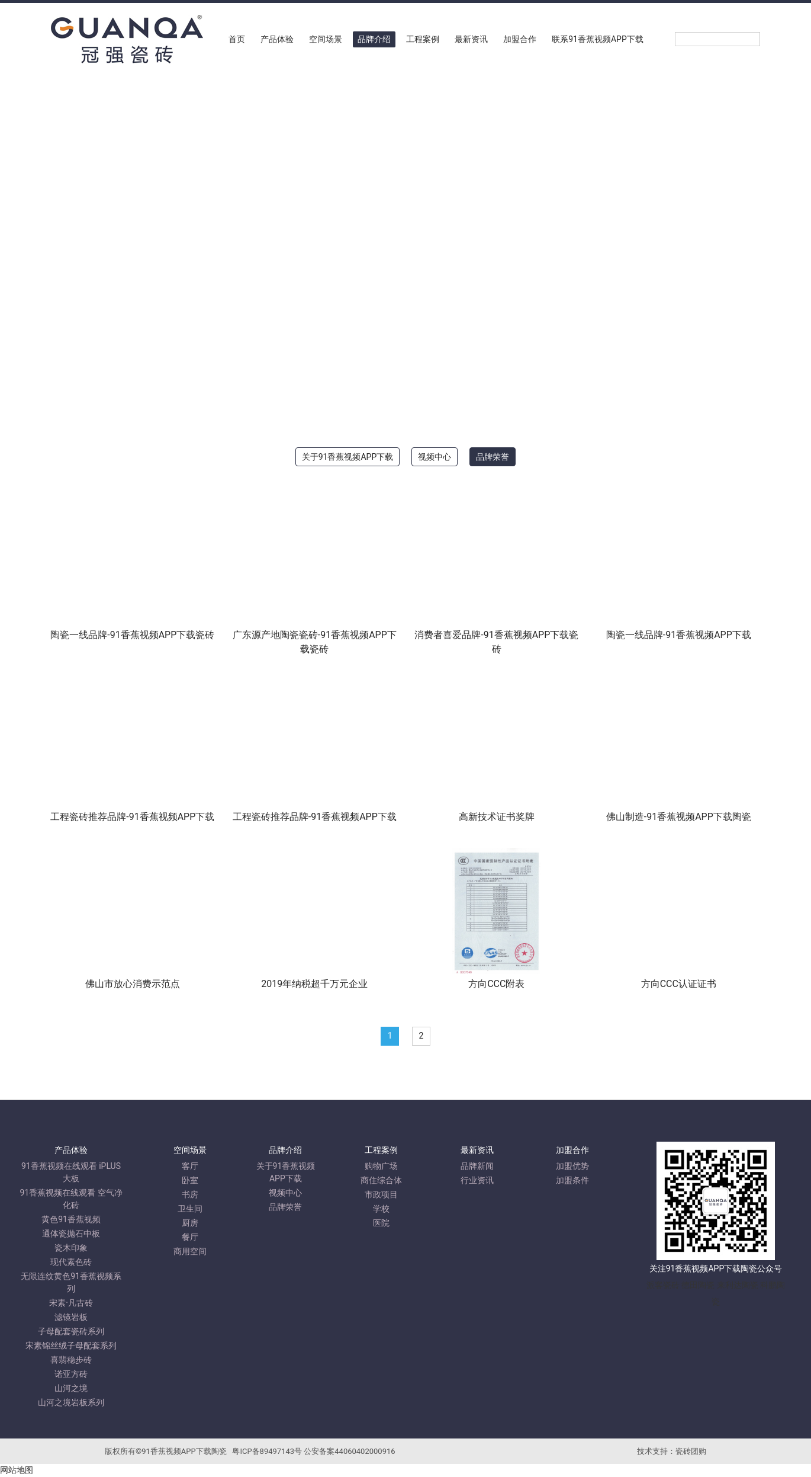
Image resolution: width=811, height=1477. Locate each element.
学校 (381, 1208)
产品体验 (277, 39)
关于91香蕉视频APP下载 (348, 457)
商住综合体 (381, 1180)
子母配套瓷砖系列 (71, 1331)
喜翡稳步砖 (71, 1359)
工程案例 (422, 39)
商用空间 (190, 1251)
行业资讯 (477, 1180)
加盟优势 (572, 1166)
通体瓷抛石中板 (71, 1233)
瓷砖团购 (690, 1451)
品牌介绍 (374, 39)
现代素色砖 (71, 1262)
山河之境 (71, 1388)
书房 (190, 1194)
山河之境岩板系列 (71, 1402)
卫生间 (190, 1208)
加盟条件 (572, 1180)
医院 (381, 1223)
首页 (237, 39)
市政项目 (381, 1194)
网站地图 (16, 1470)
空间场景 (325, 39)
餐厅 (190, 1237)
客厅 (190, 1166)
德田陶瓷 (698, 1285)
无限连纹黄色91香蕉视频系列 (71, 1282)
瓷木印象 (71, 1247)
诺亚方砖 (71, 1374)
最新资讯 (471, 39)
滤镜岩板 (71, 1317)
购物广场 (381, 1166)
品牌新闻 (477, 1166)
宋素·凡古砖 (71, 1303)
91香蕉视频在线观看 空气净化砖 (71, 1199)
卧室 (190, 1180)
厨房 (190, 1223)
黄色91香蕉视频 (71, 1219)
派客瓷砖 (663, 1285)
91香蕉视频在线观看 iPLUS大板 (71, 1172)
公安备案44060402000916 (349, 1451)
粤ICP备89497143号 (267, 1451)
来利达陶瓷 (737, 1285)
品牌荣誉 (492, 457)
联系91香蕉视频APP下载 (597, 39)
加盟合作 (519, 39)
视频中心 (434, 457)
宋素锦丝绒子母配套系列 (71, 1345)
